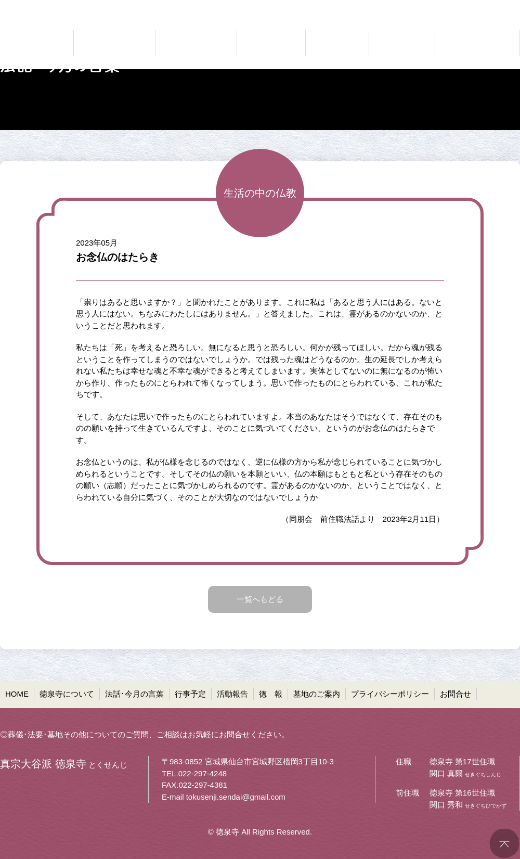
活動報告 (232, 693)
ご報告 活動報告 (337, 43)
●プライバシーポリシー (432, 8)
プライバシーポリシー (390, 693)
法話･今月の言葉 (134, 693)
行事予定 (190, 693)
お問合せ (455, 693)
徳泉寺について (67, 693)
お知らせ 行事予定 (271, 43)
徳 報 (270, 693)
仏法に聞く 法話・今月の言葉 (196, 43)
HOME (17, 693)
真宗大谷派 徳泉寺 (31, 43)
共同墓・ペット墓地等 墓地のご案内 (475, 43)
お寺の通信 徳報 (402, 43)
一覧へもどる (260, 599)
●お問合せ (502, 8)
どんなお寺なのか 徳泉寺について (114, 43)
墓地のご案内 (316, 693)
